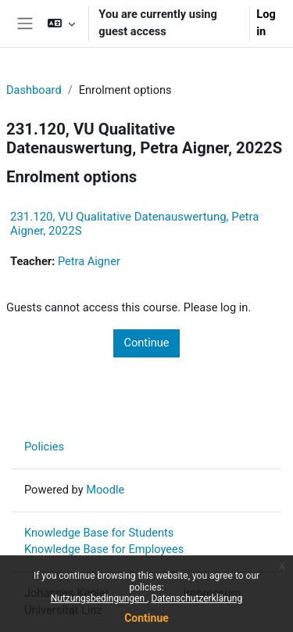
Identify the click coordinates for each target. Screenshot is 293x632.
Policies (44, 447)
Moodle (105, 490)
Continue (146, 618)
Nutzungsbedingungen (99, 598)
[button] (61, 23)
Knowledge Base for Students (98, 533)
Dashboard (34, 90)
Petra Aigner (89, 261)
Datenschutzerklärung (196, 598)
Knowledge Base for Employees (104, 549)
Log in (266, 22)
